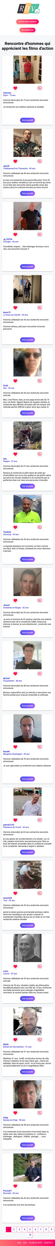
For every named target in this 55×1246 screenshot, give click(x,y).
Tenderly (7, 532)
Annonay (7, 534)
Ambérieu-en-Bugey (12, 607)
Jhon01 (6, 605)
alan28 (6, 166)
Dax (5, 388)
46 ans (32, 168)
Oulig (5, 1117)
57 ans (14, 461)
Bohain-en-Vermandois (13, 1047)
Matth (6, 1044)
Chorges (7, 241)
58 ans (22, 1120)
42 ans (26, 607)
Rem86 (6, 751)
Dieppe (6, 461)
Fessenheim (8, 681)
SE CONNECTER (27, 30)
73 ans (12, 95)
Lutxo (5, 971)
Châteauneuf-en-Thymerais (15, 168)
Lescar (6, 973)
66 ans (15, 241)
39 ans (27, 754)
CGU (25, 1243)
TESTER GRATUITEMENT (27, 22)
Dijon (5, 95)
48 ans (19, 681)
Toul (5, 900)
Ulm (5, 459)
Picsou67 (7, 1191)
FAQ (19, 1243)
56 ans (11, 388)
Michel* (6, 678)
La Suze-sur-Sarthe (11, 315)
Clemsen (7, 93)
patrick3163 (8, 825)
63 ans (26, 827)
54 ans (16, 534)
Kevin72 (6, 312)
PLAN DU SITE (35, 1243)
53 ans (12, 900)
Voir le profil (27, 120)
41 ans (28, 1047)
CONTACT (48, 1243)
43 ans (25, 315)
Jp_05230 (7, 239)
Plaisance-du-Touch (12, 827)
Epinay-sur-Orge (10, 1120)
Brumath (7, 1193)
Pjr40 (5, 385)
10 (30, 1235)
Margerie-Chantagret (12, 754)
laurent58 (7, 898)
